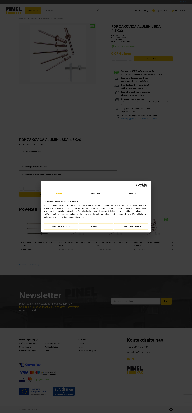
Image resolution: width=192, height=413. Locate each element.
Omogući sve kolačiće (131, 226)
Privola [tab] (59, 193)
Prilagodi (96, 226)
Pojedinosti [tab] (96, 193)
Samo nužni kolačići (61, 226)
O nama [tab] (132, 193)
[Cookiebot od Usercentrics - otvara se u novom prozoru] (137, 185)
